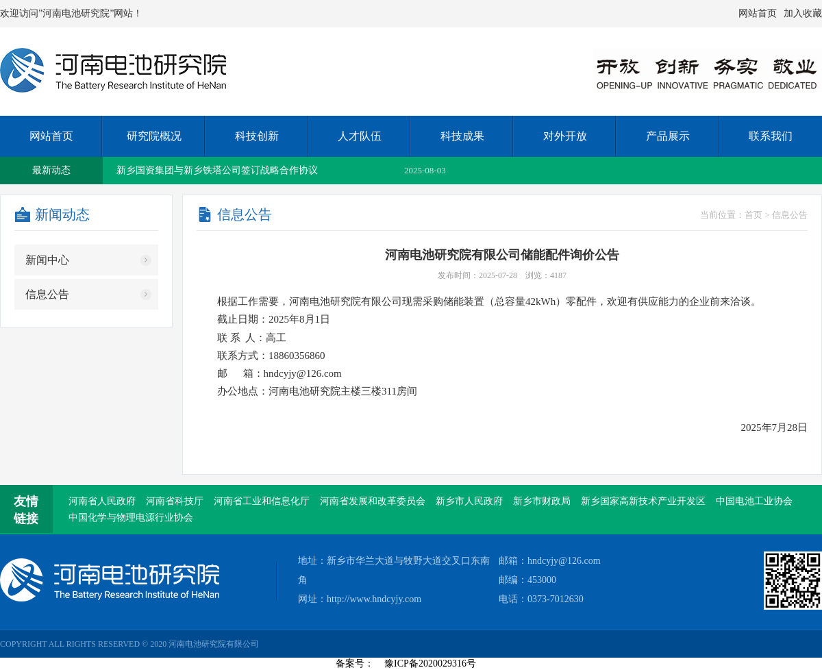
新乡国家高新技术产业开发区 (643, 501)
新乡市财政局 (542, 501)
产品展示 (668, 136)
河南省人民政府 (102, 501)
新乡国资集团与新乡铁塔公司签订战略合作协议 (217, 170)
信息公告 (790, 215)
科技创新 (257, 136)
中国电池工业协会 (754, 501)
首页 (753, 215)
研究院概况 (154, 136)
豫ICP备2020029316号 (430, 663)
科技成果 (462, 136)
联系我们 (771, 136)
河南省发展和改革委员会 (372, 501)
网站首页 (757, 13)
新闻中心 (88, 260)
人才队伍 (360, 136)
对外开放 (565, 136)
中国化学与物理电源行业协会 (130, 517)
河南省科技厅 (174, 501)
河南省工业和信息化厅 (262, 501)
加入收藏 (803, 13)
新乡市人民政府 (469, 501)
